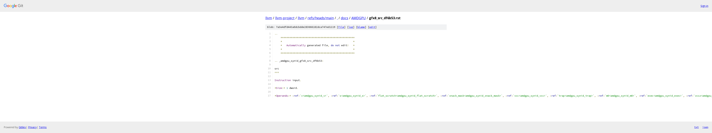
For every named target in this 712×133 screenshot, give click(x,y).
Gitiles (22, 127)
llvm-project (285, 18)
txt (696, 127)
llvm (268, 18)
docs (344, 18)
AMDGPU (358, 18)
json (705, 127)
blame (361, 27)
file (341, 27)
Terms (43, 127)
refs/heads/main (321, 18)
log (351, 27)
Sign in (704, 6)
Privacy (32, 127)
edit (372, 27)
